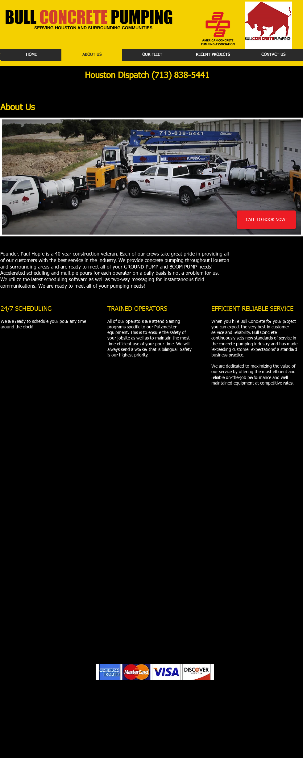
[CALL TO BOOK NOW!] (266, 219)
